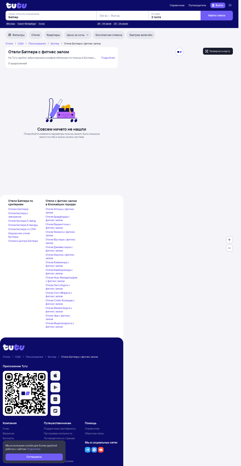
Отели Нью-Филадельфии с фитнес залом (61, 279)
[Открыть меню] (230, 5)
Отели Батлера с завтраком (18, 215)
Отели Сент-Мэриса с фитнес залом (59, 294)
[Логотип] (16, 5)
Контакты (8, 438)
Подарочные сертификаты (60, 428)
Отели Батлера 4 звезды (23, 225)
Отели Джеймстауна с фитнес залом (59, 248)
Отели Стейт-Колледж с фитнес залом (60, 302)
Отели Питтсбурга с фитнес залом (58, 287)
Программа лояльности (58, 433)
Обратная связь (94, 433)
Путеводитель (197, 5)
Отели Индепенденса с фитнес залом (60, 325)
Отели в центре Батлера (23, 241)
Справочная (177, 5)
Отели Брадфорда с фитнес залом (58, 218)
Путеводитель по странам (59, 438)
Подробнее (108, 57)
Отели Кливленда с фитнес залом (57, 264)
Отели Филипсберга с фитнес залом (59, 309)
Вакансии (8, 433)
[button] (55, 376)
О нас (6, 428)
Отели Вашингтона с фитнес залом (58, 226)
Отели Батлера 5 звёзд (22, 220)
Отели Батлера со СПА (22, 229)
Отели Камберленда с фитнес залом (59, 271)
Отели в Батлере (18, 209)
